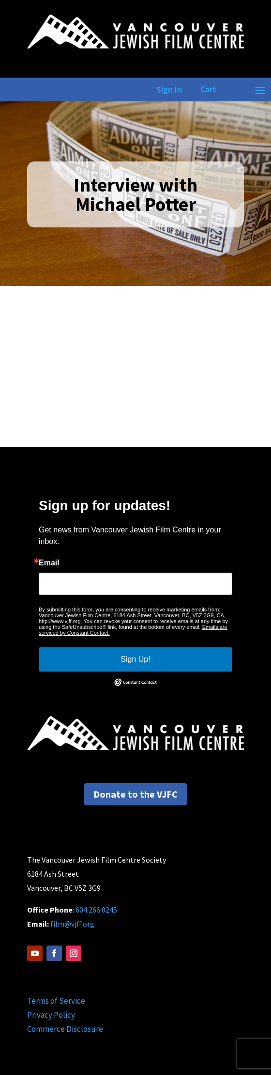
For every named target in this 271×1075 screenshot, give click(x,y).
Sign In (167, 89)
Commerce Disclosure (65, 1029)
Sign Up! (135, 659)
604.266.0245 (96, 910)
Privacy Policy (51, 1015)
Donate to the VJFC (135, 794)
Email (49, 563)
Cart (208, 89)
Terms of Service (56, 1000)
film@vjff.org (72, 924)
